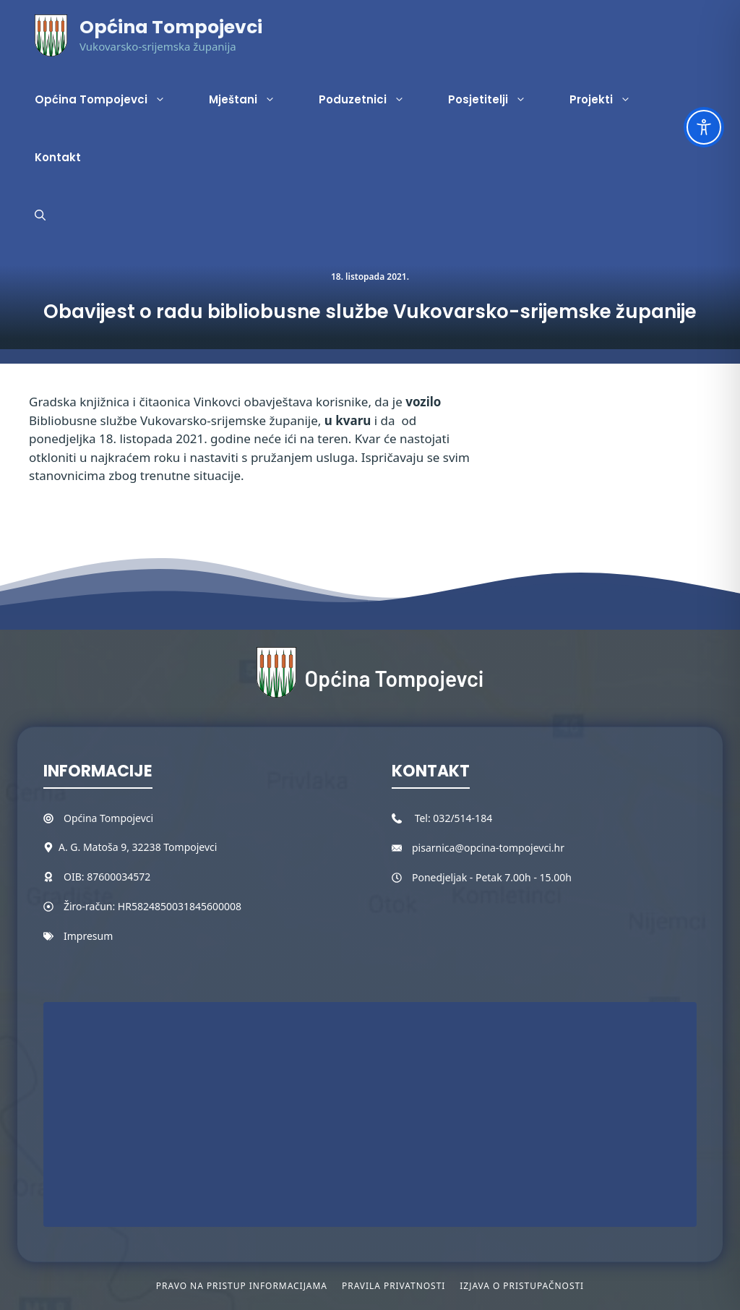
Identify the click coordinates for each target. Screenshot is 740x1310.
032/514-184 (462, 818)
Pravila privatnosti (393, 1286)
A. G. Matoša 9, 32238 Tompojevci (138, 847)
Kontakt (58, 157)
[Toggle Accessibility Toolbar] (704, 127)
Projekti (611, 100)
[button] (40, 215)
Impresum (88, 936)
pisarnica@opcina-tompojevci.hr (488, 848)
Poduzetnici (372, 100)
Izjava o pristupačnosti (522, 1286)
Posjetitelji (498, 100)
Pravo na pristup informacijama (241, 1286)
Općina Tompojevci (170, 27)
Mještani (253, 100)
